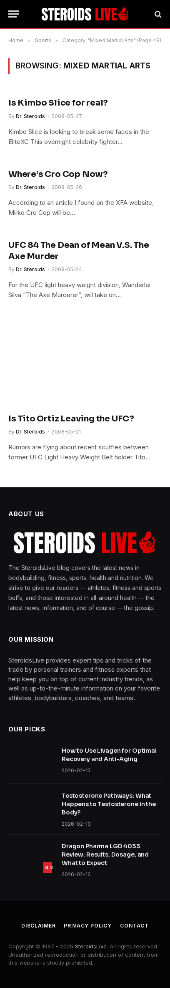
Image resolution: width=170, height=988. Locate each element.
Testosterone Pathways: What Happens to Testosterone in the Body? (109, 804)
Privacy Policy (88, 925)
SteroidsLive (91, 946)
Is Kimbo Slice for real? (58, 103)
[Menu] (13, 14)
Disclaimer (38, 925)
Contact (134, 925)
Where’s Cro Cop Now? (58, 174)
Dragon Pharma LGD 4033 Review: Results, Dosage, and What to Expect (105, 854)
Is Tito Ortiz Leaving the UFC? (71, 418)
